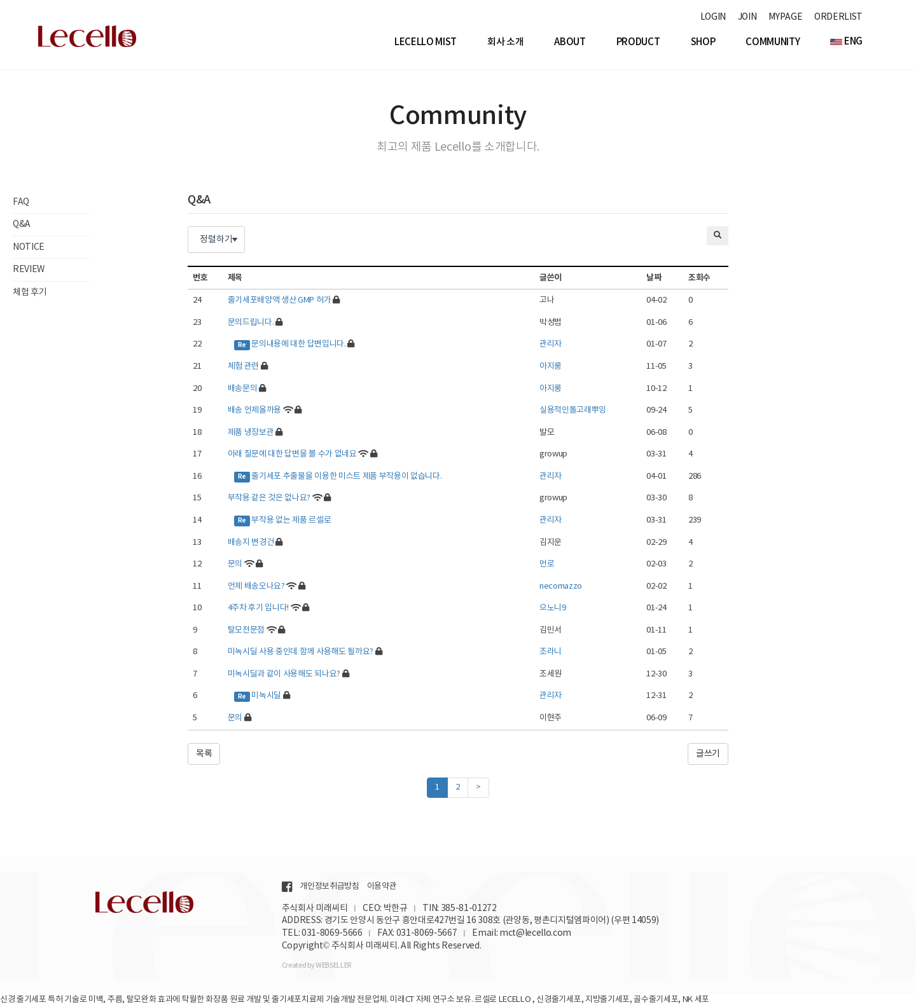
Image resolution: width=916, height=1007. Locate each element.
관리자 (550, 346)
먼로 (546, 566)
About (569, 42)
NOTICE (29, 248)
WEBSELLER (333, 965)
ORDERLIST (838, 17)
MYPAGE (785, 17)
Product (638, 42)
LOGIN (713, 17)
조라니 (550, 654)
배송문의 (243, 390)
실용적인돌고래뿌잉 (572, 412)
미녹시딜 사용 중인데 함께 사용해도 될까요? (300, 654)
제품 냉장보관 (251, 434)
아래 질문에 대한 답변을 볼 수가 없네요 (292, 456)
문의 (235, 566)
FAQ (21, 204)
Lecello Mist (425, 42)
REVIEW (29, 271)
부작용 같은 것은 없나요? (269, 500)
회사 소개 (505, 42)
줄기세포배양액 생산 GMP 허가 (279, 302)
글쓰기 (708, 755)
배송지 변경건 (251, 544)
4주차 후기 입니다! (258, 610)
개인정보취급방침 (329, 886)
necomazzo (560, 588)
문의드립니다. (251, 324)
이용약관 (382, 886)
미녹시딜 (266, 697)
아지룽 (550, 368)
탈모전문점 (246, 631)
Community (773, 42)
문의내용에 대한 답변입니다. (298, 346)
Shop (703, 42)
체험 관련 (243, 368)
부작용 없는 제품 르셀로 (291, 522)
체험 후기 (29, 294)
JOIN (747, 17)
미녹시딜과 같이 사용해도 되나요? (284, 675)
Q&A (22, 226)
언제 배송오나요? (256, 588)
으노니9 (552, 610)
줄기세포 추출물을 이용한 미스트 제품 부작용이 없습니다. (346, 478)
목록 (204, 755)
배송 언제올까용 (254, 412)
